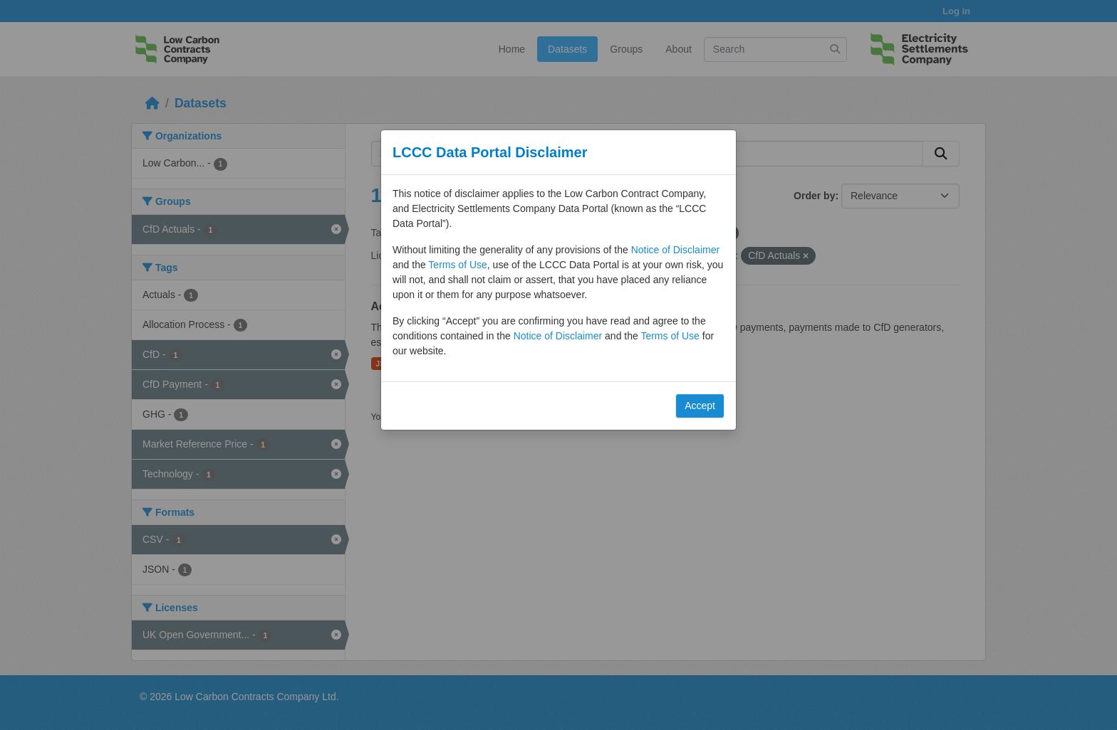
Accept (700, 405)
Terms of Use (457, 264)
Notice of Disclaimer (675, 249)
